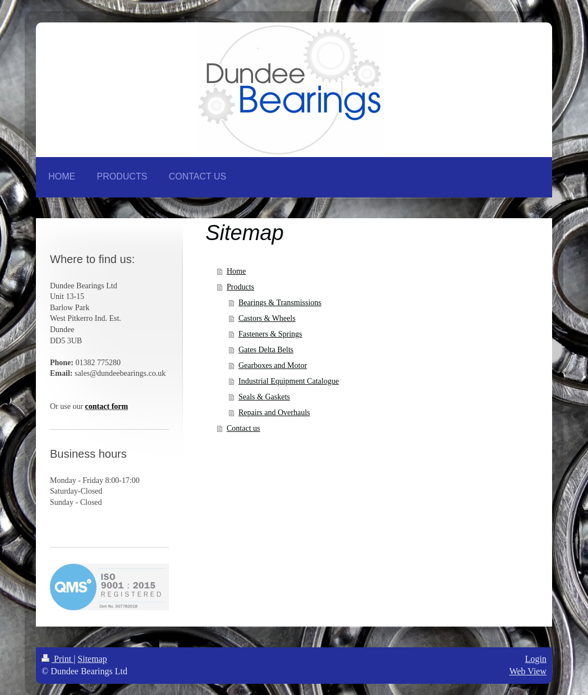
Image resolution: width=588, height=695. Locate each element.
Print (58, 659)
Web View (527, 671)
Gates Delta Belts (265, 350)
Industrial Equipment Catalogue (288, 381)
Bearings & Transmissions (279, 302)
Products (240, 287)
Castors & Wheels (267, 318)
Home (236, 271)
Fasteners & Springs (270, 334)
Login (535, 659)
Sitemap (92, 659)
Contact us (243, 428)
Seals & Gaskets (264, 397)
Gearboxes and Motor (272, 365)
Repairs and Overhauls (274, 412)
